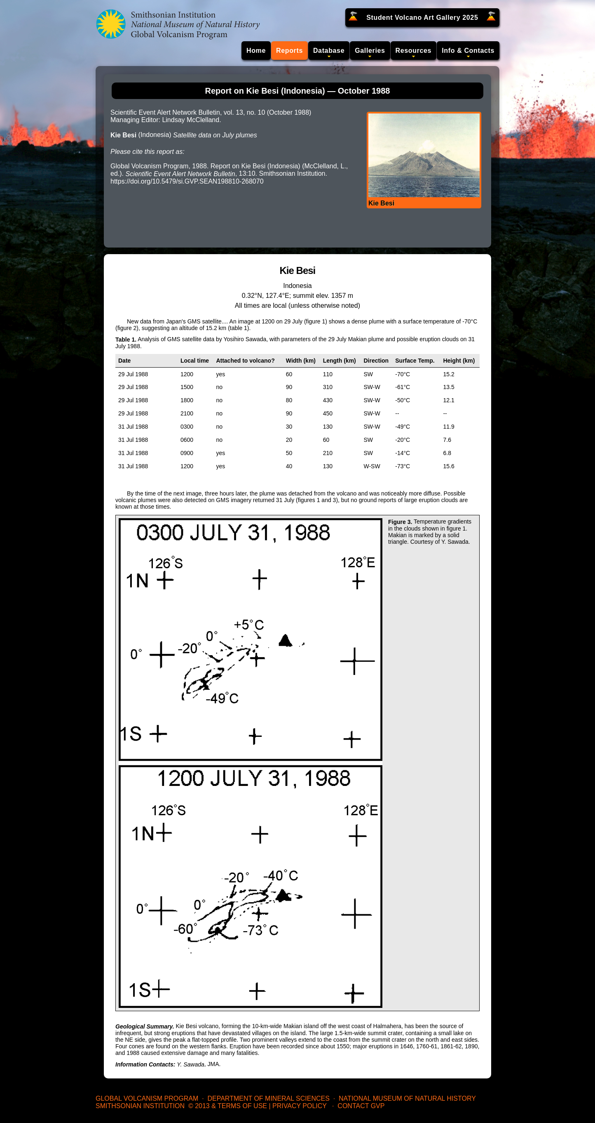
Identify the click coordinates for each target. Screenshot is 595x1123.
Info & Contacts (468, 50)
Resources (414, 50)
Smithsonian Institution (140, 1105)
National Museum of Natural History (407, 1098)
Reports (289, 50)
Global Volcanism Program (147, 1098)
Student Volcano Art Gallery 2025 (422, 17)
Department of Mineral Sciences (268, 1098)
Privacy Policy (299, 1105)
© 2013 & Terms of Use (227, 1105)
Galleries (370, 50)
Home (256, 50)
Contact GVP (360, 1105)
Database (328, 50)
